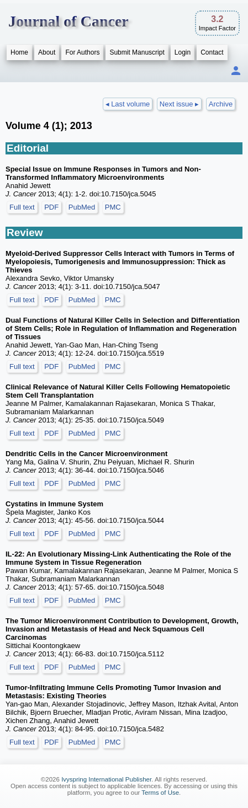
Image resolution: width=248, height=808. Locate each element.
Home (19, 52)
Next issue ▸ (179, 104)
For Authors (82, 52)
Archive (221, 104)
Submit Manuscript (136, 52)
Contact (211, 52)
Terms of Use (160, 792)
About (46, 52)
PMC (113, 207)
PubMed (81, 207)
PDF (51, 207)
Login (183, 52)
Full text (22, 207)
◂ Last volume (127, 104)
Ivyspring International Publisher (106, 779)
